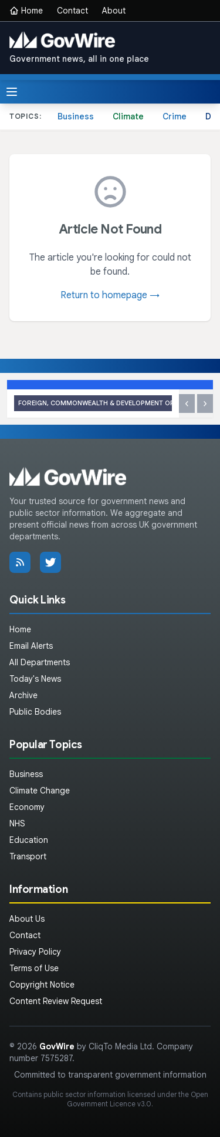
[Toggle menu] (11, 92)
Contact (72, 10)
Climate (128, 116)
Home (26, 10)
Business (75, 116)
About (114, 10)
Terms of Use (34, 968)
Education (28, 840)
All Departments (39, 662)
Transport (27, 856)
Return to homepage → (110, 295)
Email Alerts (31, 646)
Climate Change (39, 790)
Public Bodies (35, 711)
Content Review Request (55, 1001)
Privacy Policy (35, 951)
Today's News (35, 678)
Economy (27, 807)
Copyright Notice (42, 984)
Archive (23, 695)
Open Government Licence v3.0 (137, 1099)
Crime (175, 116)
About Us (27, 918)
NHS (17, 823)
